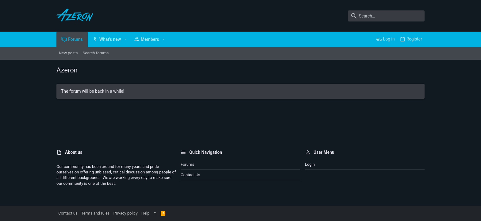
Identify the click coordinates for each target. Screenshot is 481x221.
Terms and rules (95, 213)
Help (145, 213)
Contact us (190, 175)
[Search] (386, 15)
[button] (125, 39)
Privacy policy (125, 213)
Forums (187, 164)
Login (310, 164)
